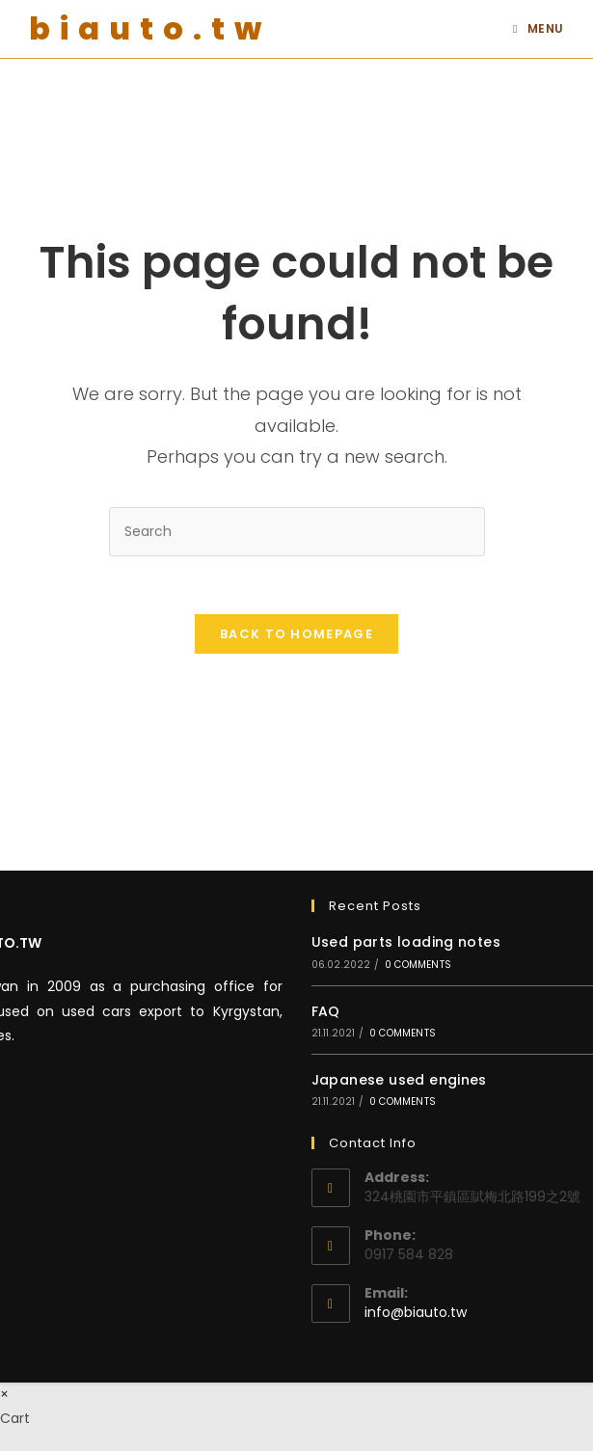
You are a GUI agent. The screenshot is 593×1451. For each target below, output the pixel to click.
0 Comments (418, 964)
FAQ (325, 1011)
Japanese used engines (399, 1079)
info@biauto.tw (415, 1312)
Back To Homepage (296, 634)
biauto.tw (150, 28)
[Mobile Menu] (538, 29)
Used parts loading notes (406, 942)
